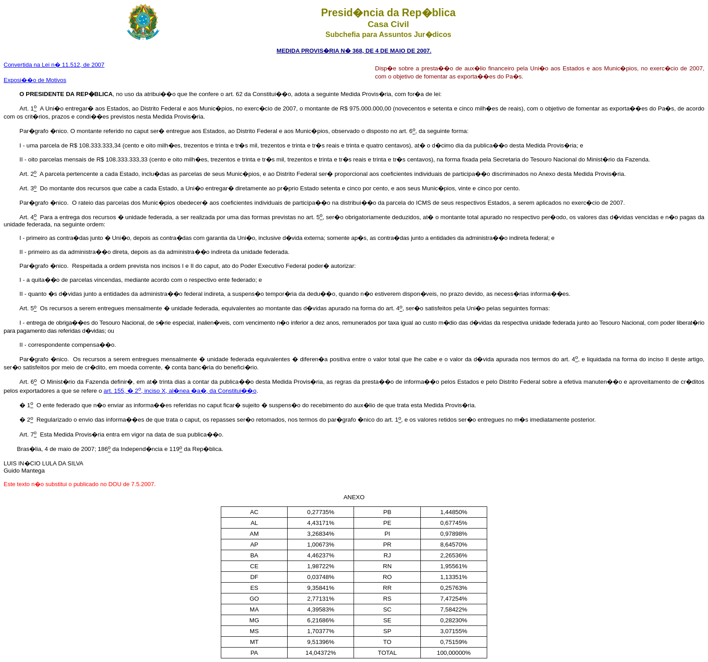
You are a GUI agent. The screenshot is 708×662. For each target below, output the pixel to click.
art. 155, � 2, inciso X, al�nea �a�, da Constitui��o (180, 390)
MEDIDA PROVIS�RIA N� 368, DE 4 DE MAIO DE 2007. (354, 50)
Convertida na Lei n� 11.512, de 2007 (54, 64)
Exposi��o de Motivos (35, 80)
